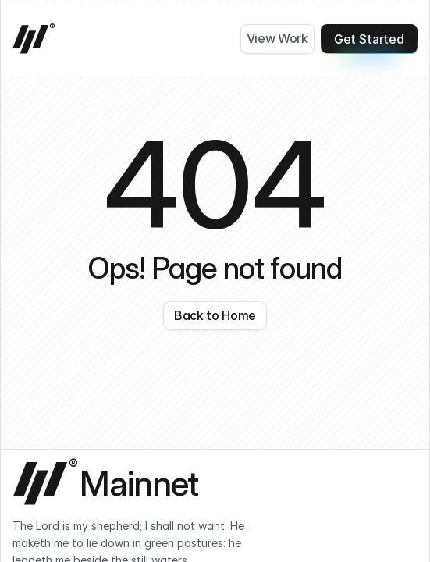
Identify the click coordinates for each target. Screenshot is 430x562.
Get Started (369, 42)
